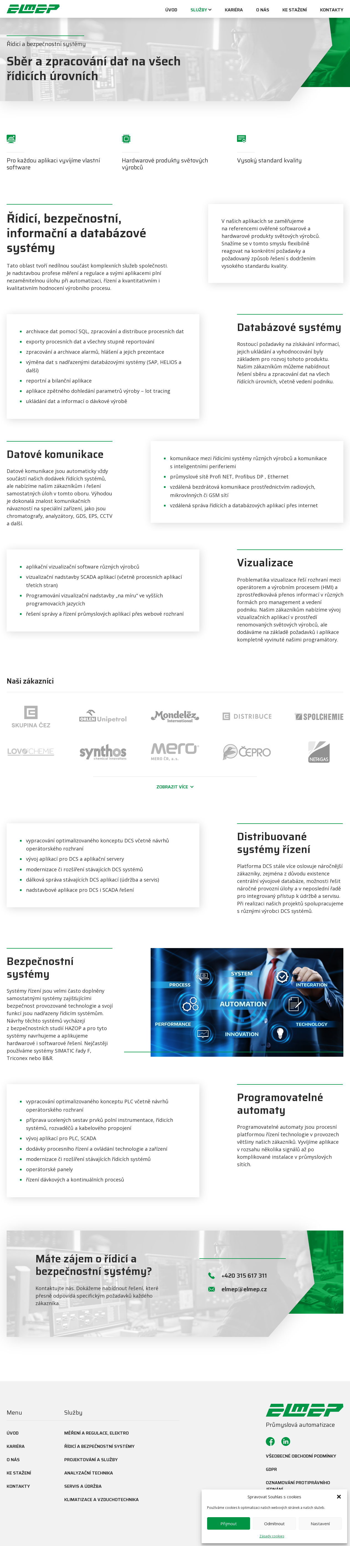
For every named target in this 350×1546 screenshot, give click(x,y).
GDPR (271, 1469)
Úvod (171, 10)
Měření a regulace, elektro (96, 1433)
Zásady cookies (271, 1536)
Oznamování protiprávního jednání (298, 1486)
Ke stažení (294, 10)
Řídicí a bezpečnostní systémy (99, 1446)
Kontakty (331, 10)
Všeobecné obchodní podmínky (301, 1456)
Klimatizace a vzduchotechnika (101, 1499)
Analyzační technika (88, 1472)
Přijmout (228, 1523)
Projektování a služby (91, 1459)
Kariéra (234, 10)
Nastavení (320, 1523)
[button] (339, 1496)
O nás (262, 10)
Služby (199, 10)
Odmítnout (274, 1523)
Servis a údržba (83, 1486)
